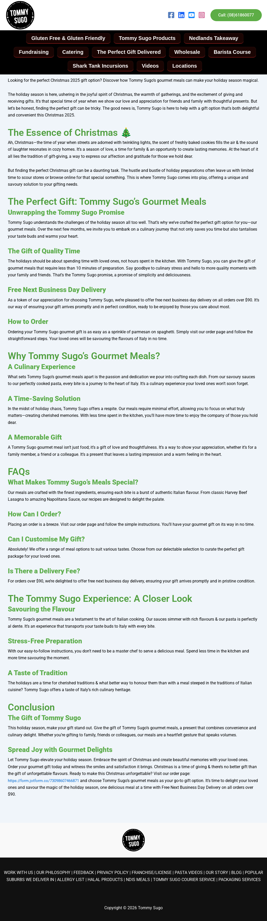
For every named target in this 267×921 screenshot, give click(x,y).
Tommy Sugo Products (147, 38)
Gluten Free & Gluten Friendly (68, 38)
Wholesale (188, 52)
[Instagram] (201, 15)
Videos (150, 66)
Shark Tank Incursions (100, 66)
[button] (236, 15)
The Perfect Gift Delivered (129, 52)
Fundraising (32, 52)
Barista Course (233, 52)
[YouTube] (191, 15)
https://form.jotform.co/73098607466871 (46, 781)
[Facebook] (171, 15)
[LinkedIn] (181, 15)
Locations (185, 66)
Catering (72, 52)
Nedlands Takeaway (214, 38)
